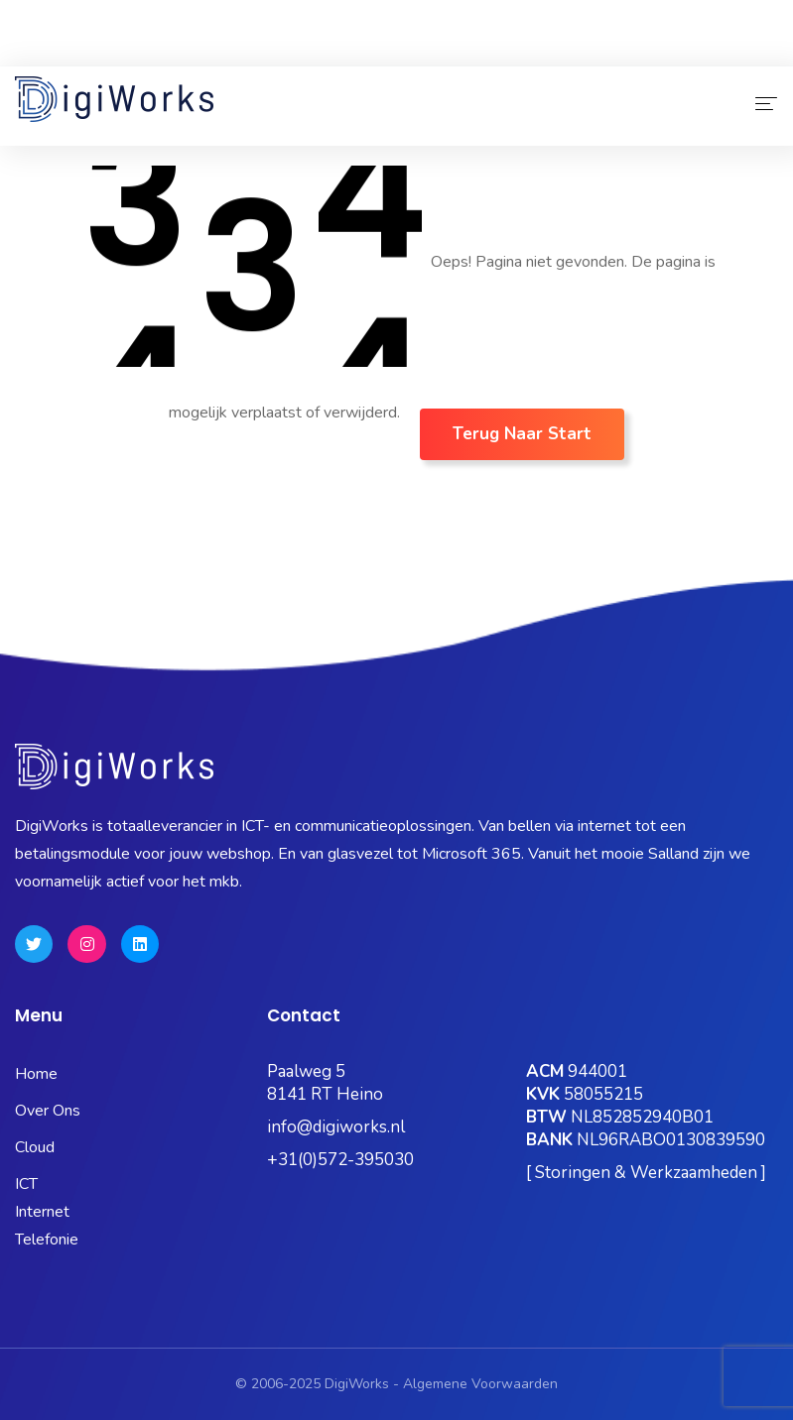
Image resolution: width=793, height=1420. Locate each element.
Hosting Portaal (583, 52)
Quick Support (715, 52)
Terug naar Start (522, 433)
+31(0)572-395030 (340, 1159)
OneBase (468, 52)
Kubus (381, 52)
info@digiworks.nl (336, 1127)
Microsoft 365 (282, 52)
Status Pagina (156, 52)
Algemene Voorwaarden (480, 1383)
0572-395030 (77, 24)
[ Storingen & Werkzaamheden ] (646, 1172)
